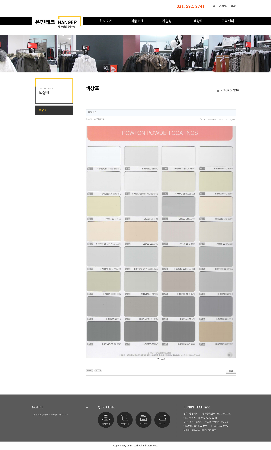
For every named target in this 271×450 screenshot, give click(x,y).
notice (37, 407)
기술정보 (168, 21)
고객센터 (227, 21)
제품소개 (137, 21)
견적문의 (223, 6)
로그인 (234, 6)
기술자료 (143, 420)
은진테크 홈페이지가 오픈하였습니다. (50, 415)
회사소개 (106, 21)
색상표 (198, 21)
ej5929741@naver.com (204, 430)
